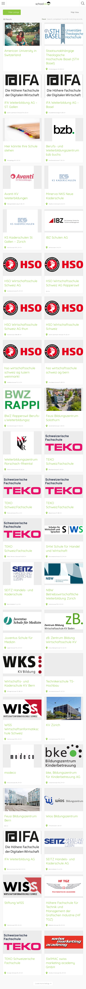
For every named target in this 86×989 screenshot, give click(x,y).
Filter (14, 12)
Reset (44, 19)
